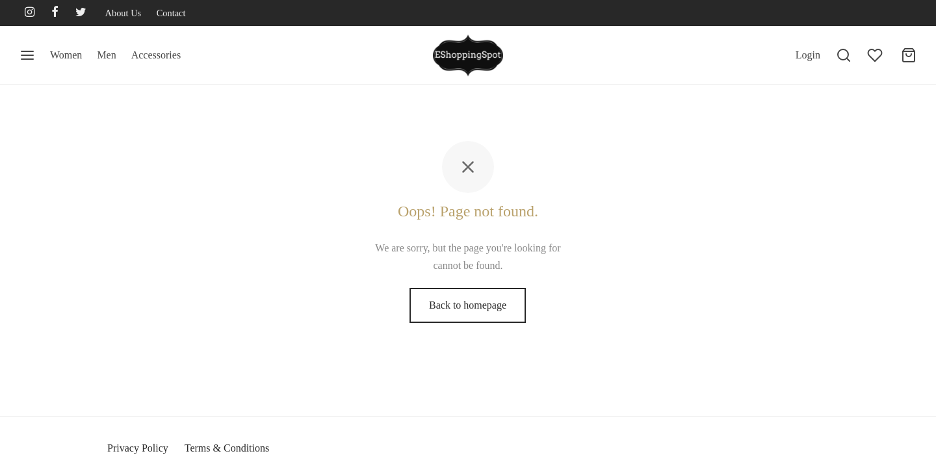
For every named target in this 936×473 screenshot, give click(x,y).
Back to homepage (467, 305)
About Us (123, 13)
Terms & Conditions (227, 448)
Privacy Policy (137, 448)
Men (106, 54)
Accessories (156, 54)
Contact (171, 13)
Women (66, 54)
